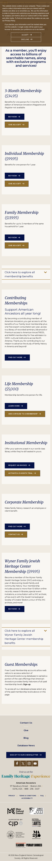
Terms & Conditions (27, 796)
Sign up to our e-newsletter (24, 755)
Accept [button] (25, 35)
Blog (26, 738)
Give (26, 730)
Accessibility (27, 798)
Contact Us (26, 723)
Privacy (11, 796)
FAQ (42, 796)
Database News (26, 745)
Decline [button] (25, 39)
